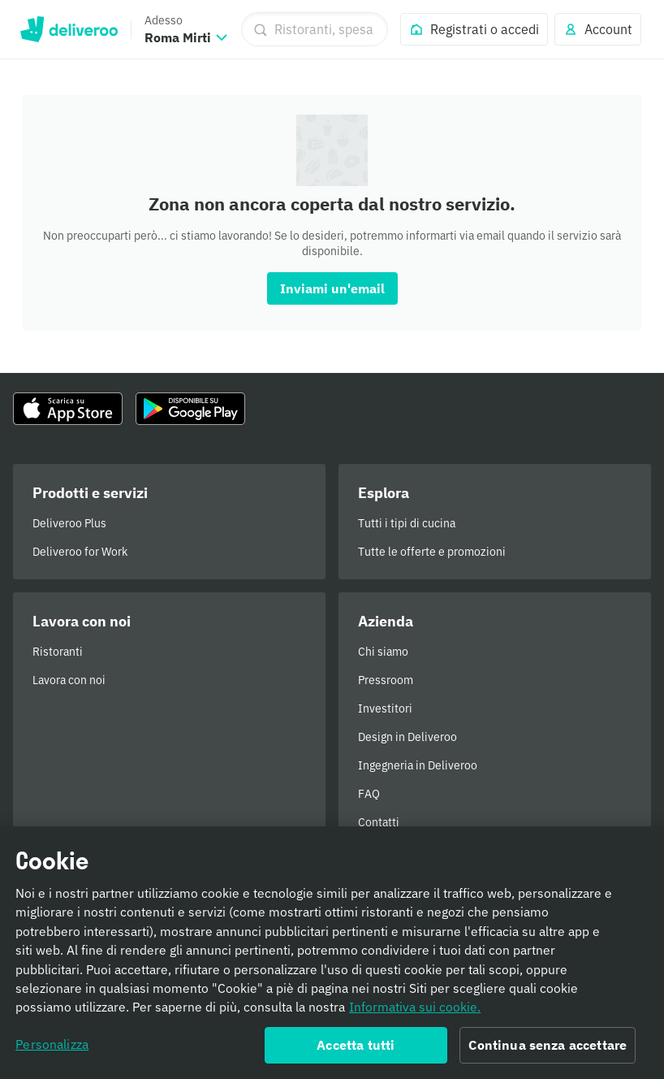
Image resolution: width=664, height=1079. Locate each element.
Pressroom (385, 680)
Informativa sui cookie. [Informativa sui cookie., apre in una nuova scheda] (415, 1014)
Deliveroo (68, 29)
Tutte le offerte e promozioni (432, 551)
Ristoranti (57, 651)
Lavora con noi (69, 680)
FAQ (369, 793)
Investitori (385, 708)
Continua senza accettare (547, 1052)
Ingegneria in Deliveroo (417, 765)
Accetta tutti (356, 1052)
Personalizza (51, 1051)
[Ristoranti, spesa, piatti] (314, 29)
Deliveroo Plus (69, 523)
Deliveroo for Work (79, 551)
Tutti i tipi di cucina (406, 523)
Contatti (378, 822)
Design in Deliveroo (407, 737)
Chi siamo (383, 651)
